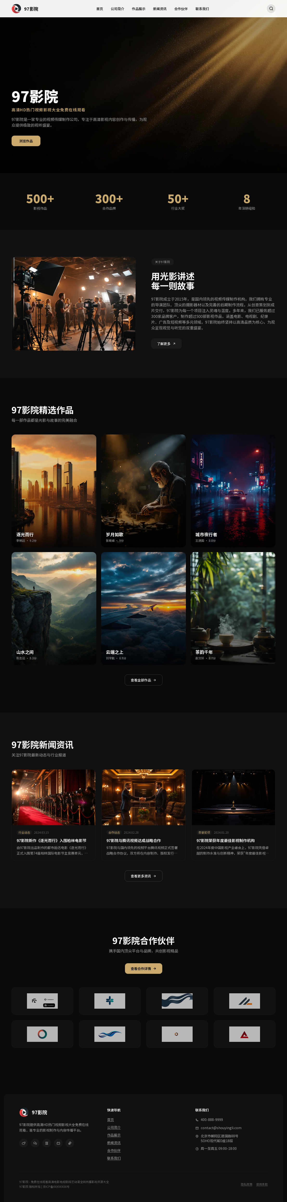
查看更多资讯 (144, 876)
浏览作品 (26, 140)
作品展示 (138, 8)
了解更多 (166, 343)
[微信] (35, 1143)
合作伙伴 (181, 8)
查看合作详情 (144, 968)
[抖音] (69, 1143)
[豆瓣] (46, 1143)
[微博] (23, 1143)
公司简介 (117, 8)
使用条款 (262, 1184)
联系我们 (202, 8)
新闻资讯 (160, 8)
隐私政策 (246, 1184)
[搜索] (271, 8)
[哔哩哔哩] (58, 1143)
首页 (99, 8)
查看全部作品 (144, 680)
